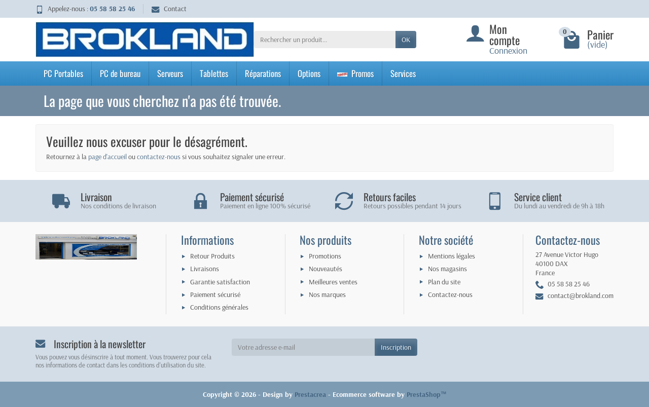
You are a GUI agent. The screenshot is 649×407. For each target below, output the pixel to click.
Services (403, 73)
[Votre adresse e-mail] (303, 347)
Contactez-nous (450, 294)
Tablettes (214, 73)
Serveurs (170, 73)
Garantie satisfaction (220, 281)
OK (406, 39)
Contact (169, 8)
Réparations (263, 73)
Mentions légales (451, 256)
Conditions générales (219, 307)
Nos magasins (447, 268)
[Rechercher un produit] (324, 39)
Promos (355, 73)
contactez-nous (159, 156)
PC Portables (63, 73)
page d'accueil (107, 156)
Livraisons (204, 268)
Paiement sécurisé (215, 294)
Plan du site (444, 281)
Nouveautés (325, 268)
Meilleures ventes (333, 281)
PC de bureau (120, 73)
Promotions (325, 256)
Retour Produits (212, 256)
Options (309, 73)
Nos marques (327, 294)
